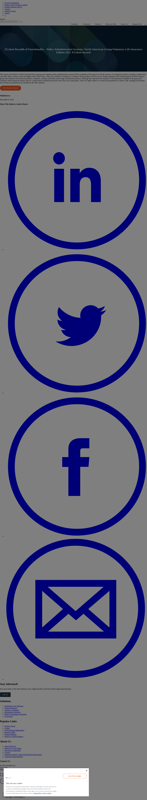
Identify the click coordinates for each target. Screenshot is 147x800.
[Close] (86, 770)
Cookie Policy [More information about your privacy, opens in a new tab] (37, 793)
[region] (46, 782)
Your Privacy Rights (74, 776)
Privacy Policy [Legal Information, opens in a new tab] (47, 793)
